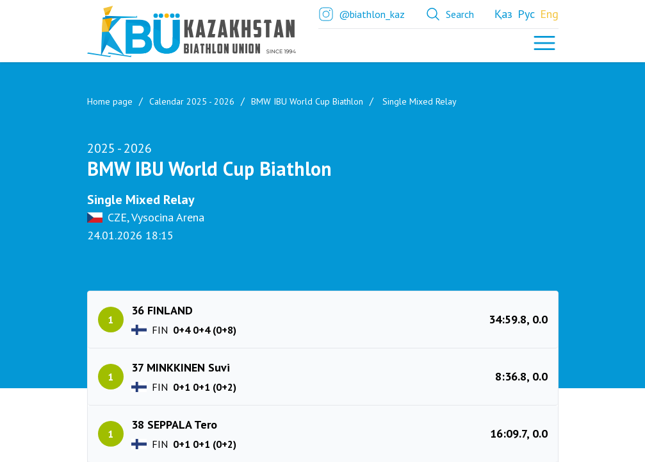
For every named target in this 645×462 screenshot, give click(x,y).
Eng (549, 13)
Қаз (503, 13)
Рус (526, 13)
